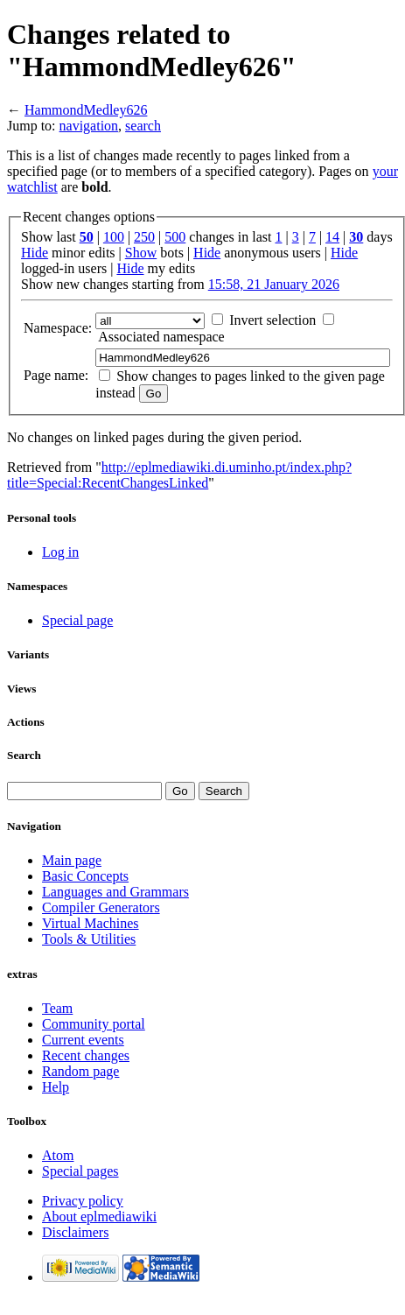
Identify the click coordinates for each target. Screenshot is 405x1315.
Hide (34, 252)
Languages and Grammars (115, 891)
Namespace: (58, 327)
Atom (57, 1155)
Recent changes (85, 1055)
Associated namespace (161, 336)
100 (113, 236)
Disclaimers (75, 1232)
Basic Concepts (85, 875)
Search (24, 755)
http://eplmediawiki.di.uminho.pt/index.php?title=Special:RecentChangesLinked (179, 475)
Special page (77, 620)
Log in (60, 552)
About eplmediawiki (99, 1216)
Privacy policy (82, 1200)
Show (141, 252)
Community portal (93, 1023)
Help (55, 1086)
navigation (89, 125)
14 (332, 236)
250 (144, 236)
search (143, 125)
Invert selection (272, 320)
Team (57, 1008)
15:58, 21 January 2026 (273, 284)
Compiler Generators (101, 907)
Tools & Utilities (89, 939)
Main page (71, 860)
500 (174, 236)
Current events (83, 1039)
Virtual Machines (90, 923)
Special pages (80, 1171)
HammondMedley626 (85, 109)
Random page (80, 1071)
